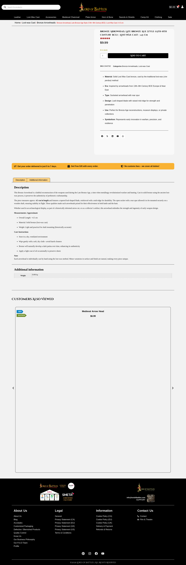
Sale (170, 17)
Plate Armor (91, 17)
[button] (102, 136)
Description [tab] (20, 178)
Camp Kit (145, 17)
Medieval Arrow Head (93, 310)
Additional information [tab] (38, 178)
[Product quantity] (103, 55)
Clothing (158, 17)
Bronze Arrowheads (46, 22)
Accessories (51, 17)
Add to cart (138, 55)
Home (17, 22)
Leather (17, 17)
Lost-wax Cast (33, 17)
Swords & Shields (127, 17)
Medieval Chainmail (70, 17)
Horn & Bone (107, 17)
